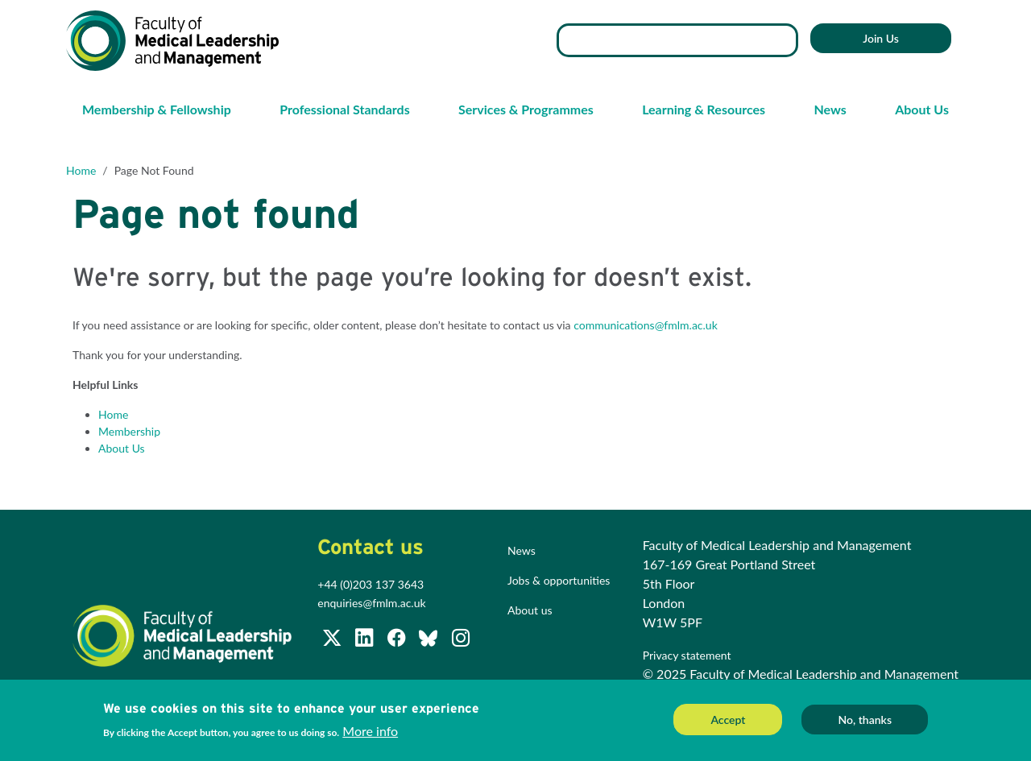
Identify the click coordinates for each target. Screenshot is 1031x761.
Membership (129, 431)
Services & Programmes (526, 109)
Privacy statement (688, 655)
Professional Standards (344, 109)
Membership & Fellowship (156, 109)
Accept (727, 720)
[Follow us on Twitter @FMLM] (333, 640)
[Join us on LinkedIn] (365, 640)
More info (370, 732)
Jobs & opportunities (558, 580)
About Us (922, 109)
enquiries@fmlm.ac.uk (371, 603)
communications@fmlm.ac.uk (645, 325)
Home (81, 170)
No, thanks (865, 720)
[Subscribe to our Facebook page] (397, 640)
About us (530, 610)
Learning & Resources (703, 109)
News (830, 109)
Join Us (881, 38)
